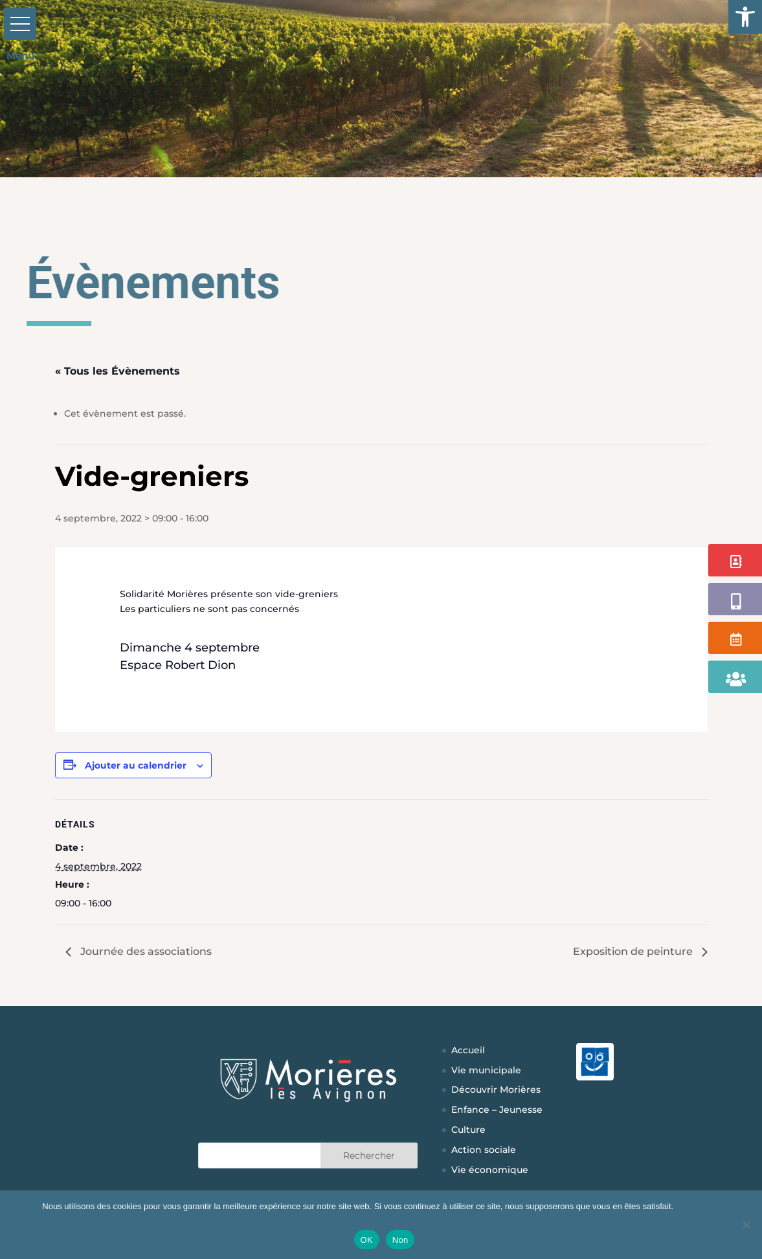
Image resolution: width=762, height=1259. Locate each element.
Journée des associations (145, 951)
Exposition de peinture (634, 951)
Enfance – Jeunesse (497, 1109)
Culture (468, 1129)
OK (367, 1240)
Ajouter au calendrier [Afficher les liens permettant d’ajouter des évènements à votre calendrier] (135, 765)
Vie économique (489, 1170)
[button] (745, 17)
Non (400, 1240)
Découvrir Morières (496, 1089)
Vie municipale (486, 1070)
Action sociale (483, 1149)
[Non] (745, 1224)
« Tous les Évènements (117, 371)
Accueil (468, 1050)
